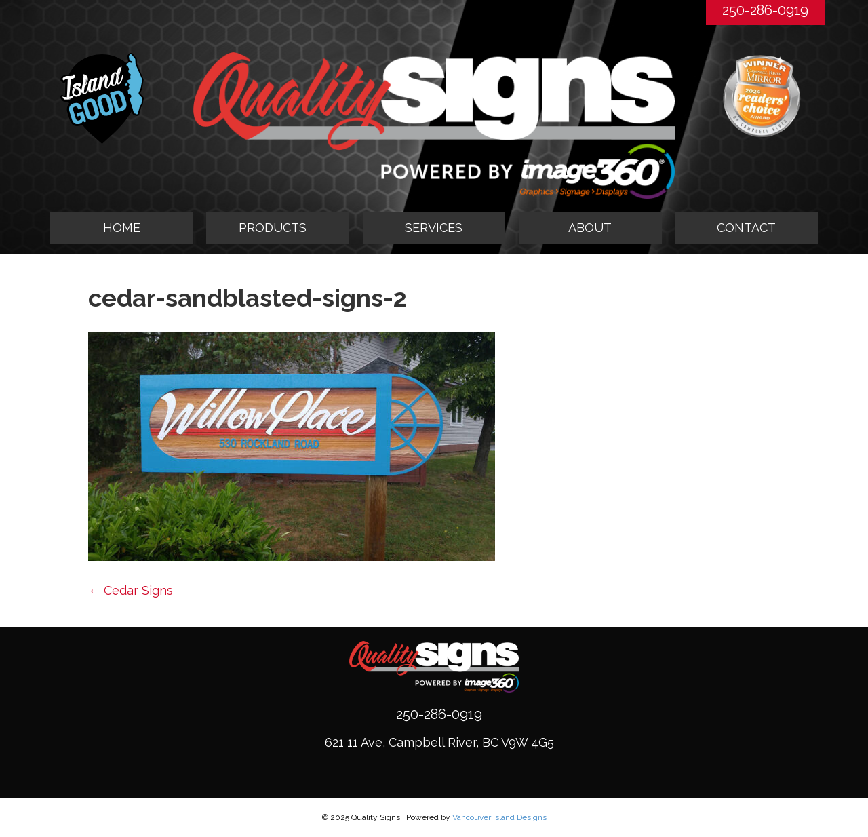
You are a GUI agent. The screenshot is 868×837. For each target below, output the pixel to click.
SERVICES (433, 227)
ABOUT (590, 227)
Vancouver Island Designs (499, 817)
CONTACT (746, 227)
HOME (121, 227)
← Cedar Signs (130, 590)
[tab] (277, 228)
